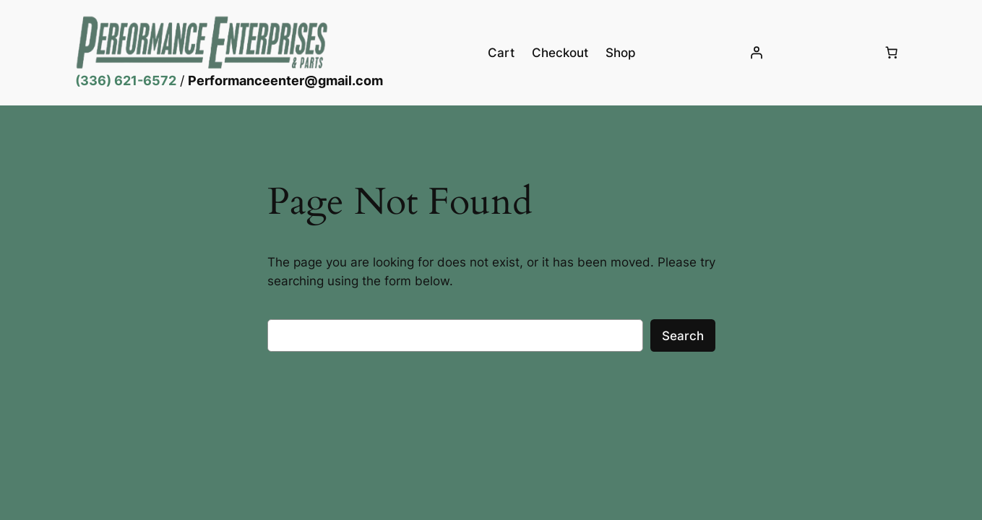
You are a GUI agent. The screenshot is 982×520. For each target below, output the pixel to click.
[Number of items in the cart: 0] (892, 53)
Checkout (560, 53)
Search (683, 336)
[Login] (756, 53)
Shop (621, 53)
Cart (501, 53)
